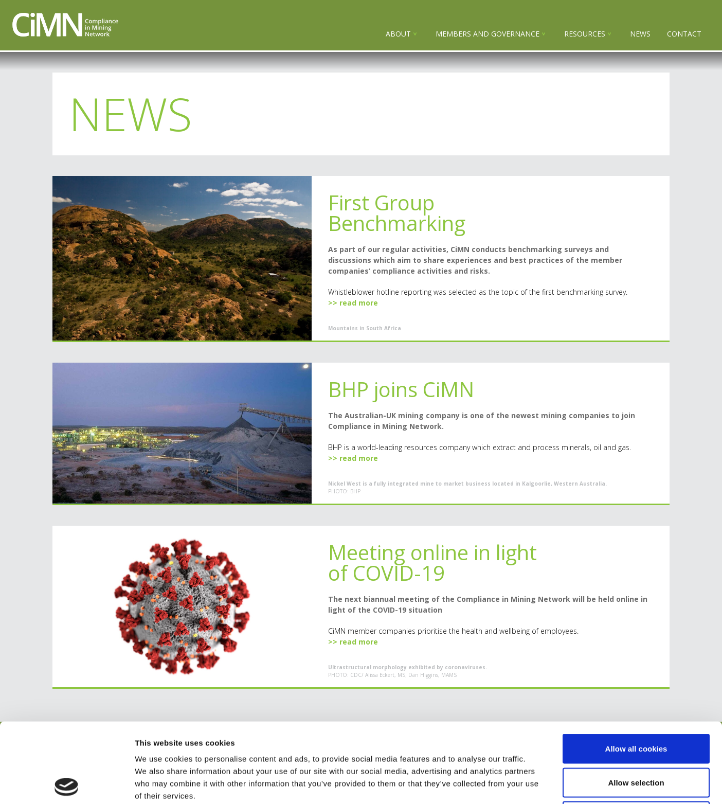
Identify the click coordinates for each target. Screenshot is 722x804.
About (398, 34)
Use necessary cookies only (636, 736)
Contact (684, 34)
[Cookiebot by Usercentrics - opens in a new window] (67, 784)
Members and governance (487, 34)
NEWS (640, 34)
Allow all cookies (636, 669)
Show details (540, 783)
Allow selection (636, 703)
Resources (584, 34)
